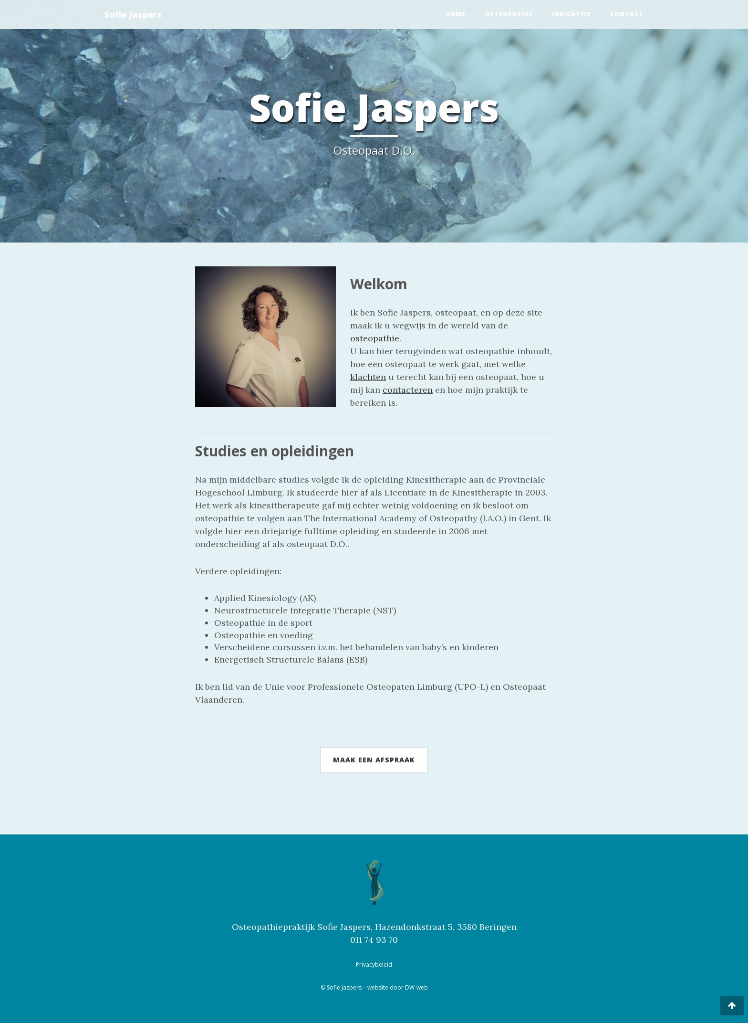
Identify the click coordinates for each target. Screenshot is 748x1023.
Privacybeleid (374, 964)
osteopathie (374, 338)
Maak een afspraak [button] (374, 759)
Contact (627, 14)
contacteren (408, 389)
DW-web (416, 987)
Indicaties (571, 14)
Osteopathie (509, 14)
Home (456, 14)
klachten (368, 376)
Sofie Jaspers (133, 14)
